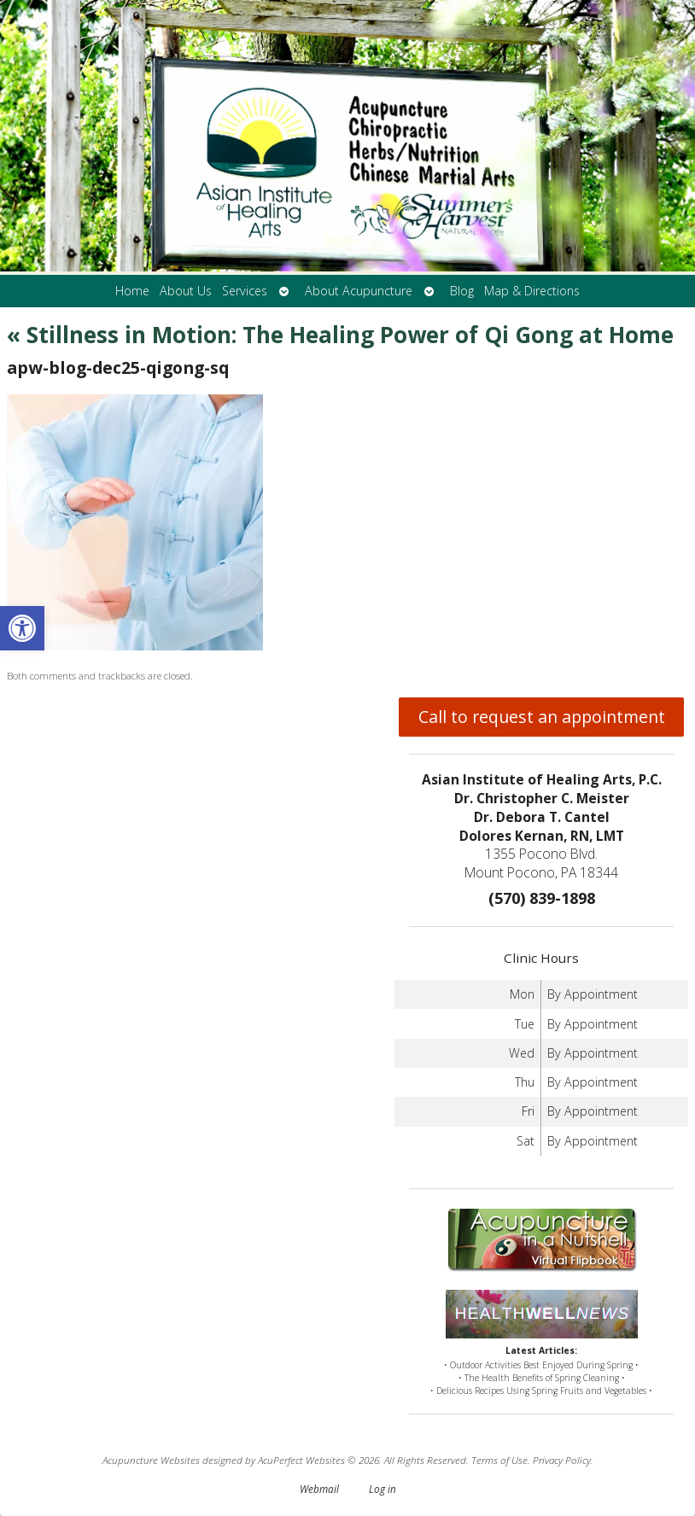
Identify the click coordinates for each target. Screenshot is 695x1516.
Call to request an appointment (541, 716)
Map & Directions (532, 291)
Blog (462, 291)
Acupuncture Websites (151, 1459)
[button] (22, 628)
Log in (382, 1489)
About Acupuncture (358, 291)
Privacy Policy (562, 1459)
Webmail (319, 1489)
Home (132, 291)
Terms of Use (499, 1459)
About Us (186, 291)
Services (244, 291)
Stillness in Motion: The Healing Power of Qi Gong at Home (340, 334)
